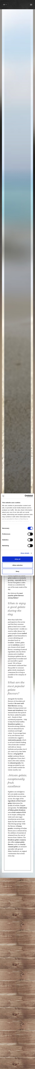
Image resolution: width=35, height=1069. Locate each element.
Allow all (17, 559)
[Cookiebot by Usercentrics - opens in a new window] (25, 496)
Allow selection (17, 565)
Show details (25, 553)
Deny (17, 571)
